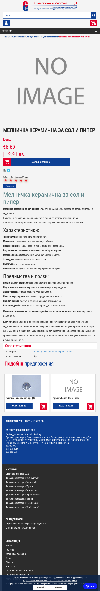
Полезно (10, 549)
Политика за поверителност (19, 570)
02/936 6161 (12, 446)
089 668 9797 (12, 451)
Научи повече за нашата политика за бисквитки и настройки (50, 580)
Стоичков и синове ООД (17, 473)
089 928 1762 (12, 449)
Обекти (9, 562)
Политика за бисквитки (17, 574)
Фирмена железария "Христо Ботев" (23, 494)
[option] (50, 82)
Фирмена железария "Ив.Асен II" (21, 482)
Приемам (58, 587)
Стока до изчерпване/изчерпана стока (53, 351)
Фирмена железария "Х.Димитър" (22, 478)
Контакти (10, 566)
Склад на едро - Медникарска (20, 527)
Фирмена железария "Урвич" (20, 498)
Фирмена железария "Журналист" (22, 490)
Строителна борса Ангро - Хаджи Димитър (26, 523)
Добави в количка (40, 162)
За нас (9, 558)
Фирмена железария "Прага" (19, 486)
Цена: (7, 140)
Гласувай (10, 186)
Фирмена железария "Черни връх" (22, 503)
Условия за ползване (16, 554)
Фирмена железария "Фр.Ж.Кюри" (22, 507)
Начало (9, 545)
